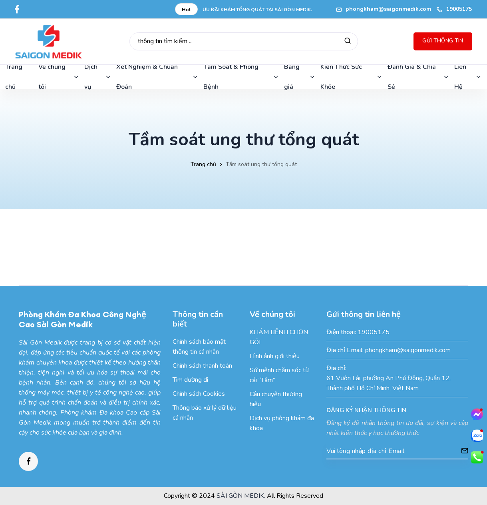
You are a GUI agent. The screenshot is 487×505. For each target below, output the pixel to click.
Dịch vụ (97, 77)
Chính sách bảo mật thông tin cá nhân (199, 346)
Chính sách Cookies (199, 393)
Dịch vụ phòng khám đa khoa (282, 423)
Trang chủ (13, 77)
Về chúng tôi (59, 77)
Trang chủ (203, 164)
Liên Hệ (468, 77)
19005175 (454, 9)
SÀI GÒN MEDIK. (241, 495)
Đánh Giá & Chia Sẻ (418, 77)
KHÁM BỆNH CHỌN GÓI (279, 337)
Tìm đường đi (190, 379)
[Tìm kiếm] (348, 41)
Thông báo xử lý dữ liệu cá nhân (205, 412)
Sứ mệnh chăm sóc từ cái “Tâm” (279, 375)
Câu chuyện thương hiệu (276, 399)
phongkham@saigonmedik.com (383, 9)
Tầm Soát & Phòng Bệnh (241, 77)
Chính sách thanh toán (202, 365)
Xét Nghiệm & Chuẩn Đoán (157, 77)
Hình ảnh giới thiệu (275, 356)
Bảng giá (300, 77)
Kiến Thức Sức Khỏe (351, 77)
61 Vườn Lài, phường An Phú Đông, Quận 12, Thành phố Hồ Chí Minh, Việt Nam (388, 383)
